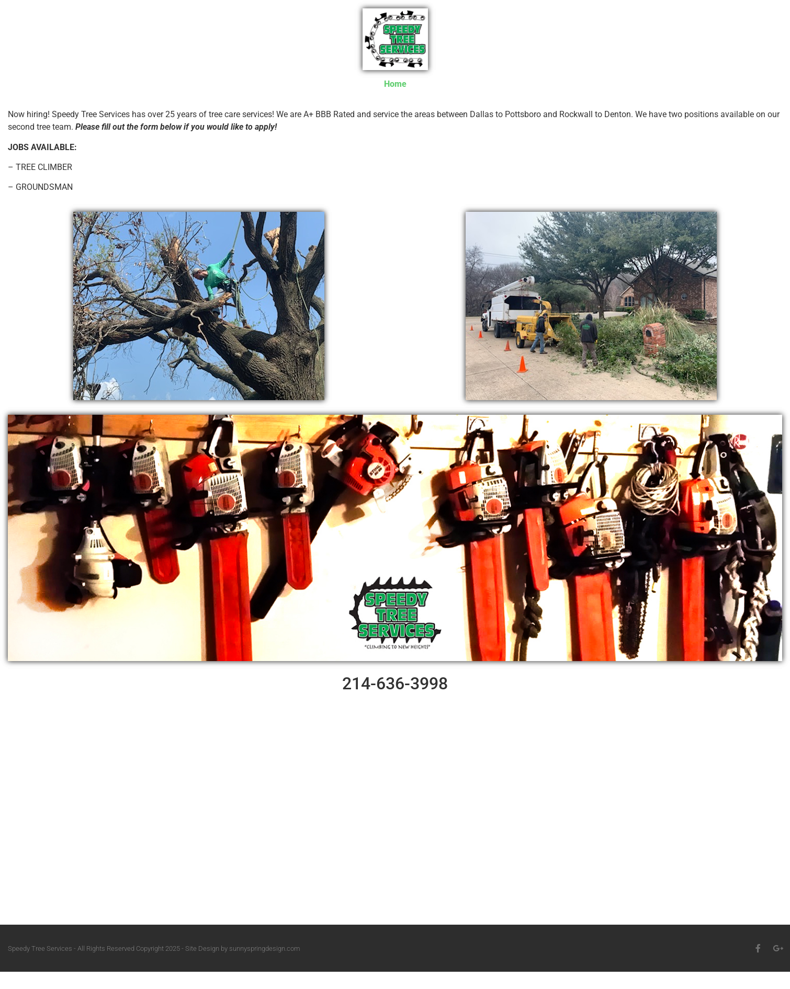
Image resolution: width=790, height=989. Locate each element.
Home (395, 84)
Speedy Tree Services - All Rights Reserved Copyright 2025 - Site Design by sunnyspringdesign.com (154, 948)
